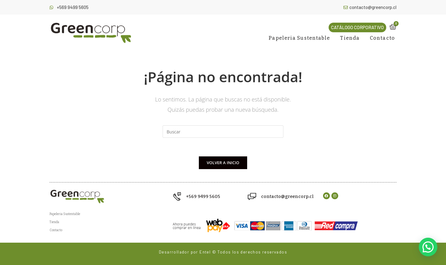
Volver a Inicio (223, 162)
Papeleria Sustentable (299, 38)
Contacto (382, 38)
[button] (357, 27)
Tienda (350, 38)
